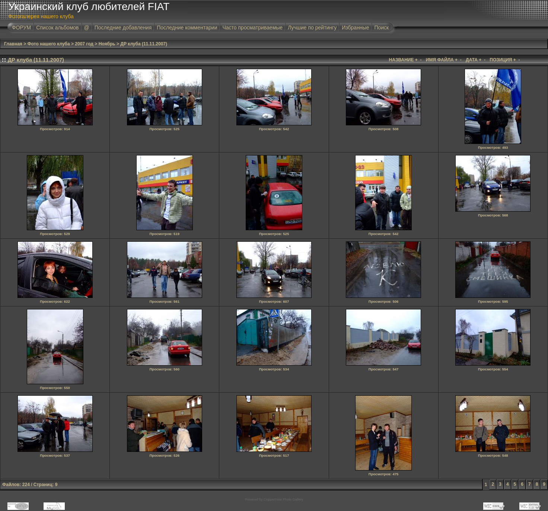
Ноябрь (107, 43)
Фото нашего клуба (49, 43)
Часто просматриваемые (252, 27)
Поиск (381, 27)
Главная (13, 43)
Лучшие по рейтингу (312, 27)
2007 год (84, 43)
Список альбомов (57, 27)
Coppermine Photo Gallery (283, 499)
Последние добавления (123, 27)
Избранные (355, 27)
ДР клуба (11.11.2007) (143, 43)
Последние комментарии (187, 27)
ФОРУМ (21, 27)
